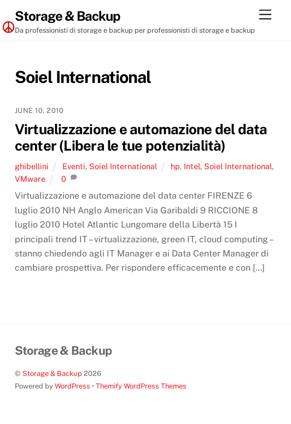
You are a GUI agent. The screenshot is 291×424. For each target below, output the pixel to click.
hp (175, 166)
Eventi (73, 166)
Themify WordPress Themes (141, 386)
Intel (192, 166)
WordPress (72, 386)
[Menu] (265, 15)
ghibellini (32, 166)
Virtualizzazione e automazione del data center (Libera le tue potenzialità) (141, 137)
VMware (30, 178)
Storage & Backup (52, 373)
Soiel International (123, 166)
